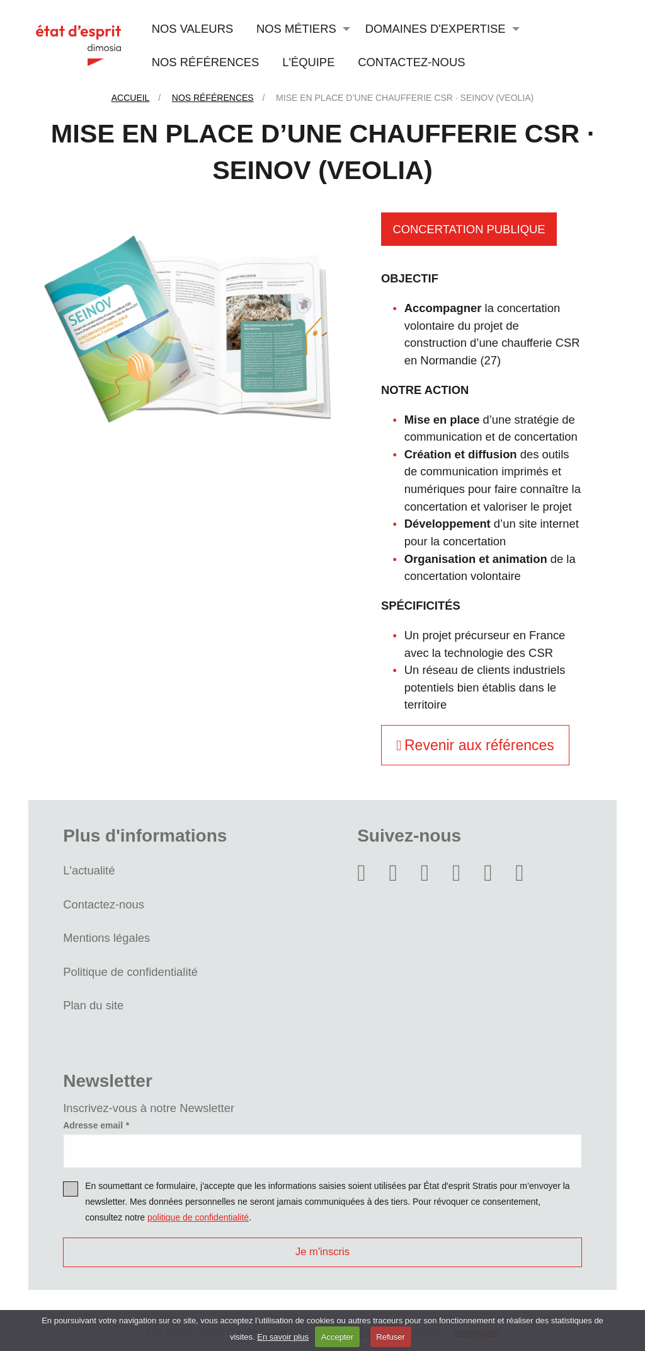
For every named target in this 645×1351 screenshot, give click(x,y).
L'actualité (89, 870)
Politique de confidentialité (130, 971)
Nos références (206, 62)
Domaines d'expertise (435, 28)
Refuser (390, 1337)
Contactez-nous (411, 62)
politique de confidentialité (198, 1217)
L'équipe (308, 62)
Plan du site (93, 1005)
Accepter (337, 1337)
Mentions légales (106, 937)
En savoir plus (283, 1337)
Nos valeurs (192, 28)
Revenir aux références (475, 745)
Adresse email (93, 1125)
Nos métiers (296, 28)
